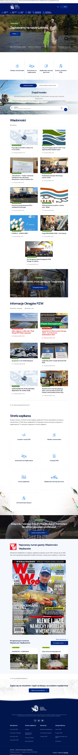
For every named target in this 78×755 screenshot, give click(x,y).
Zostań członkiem (29, 737)
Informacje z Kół (14, 736)
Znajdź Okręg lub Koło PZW (47, 85)
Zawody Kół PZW (14, 740)
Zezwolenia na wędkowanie (28, 733)
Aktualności (13, 125)
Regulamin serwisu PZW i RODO (29, 752)
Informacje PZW (14, 729)
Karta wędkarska (29, 741)
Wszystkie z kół (29, 308)
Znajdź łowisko (28, 85)
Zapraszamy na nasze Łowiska (18, 47)
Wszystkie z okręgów (16, 308)
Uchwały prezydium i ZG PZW (61, 737)
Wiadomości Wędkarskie (34, 47)
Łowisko (16, 107)
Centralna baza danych (45, 733)
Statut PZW (58, 729)
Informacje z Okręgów (15, 733)
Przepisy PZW (43, 736)
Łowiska (27, 729)
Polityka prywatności (15, 752)
